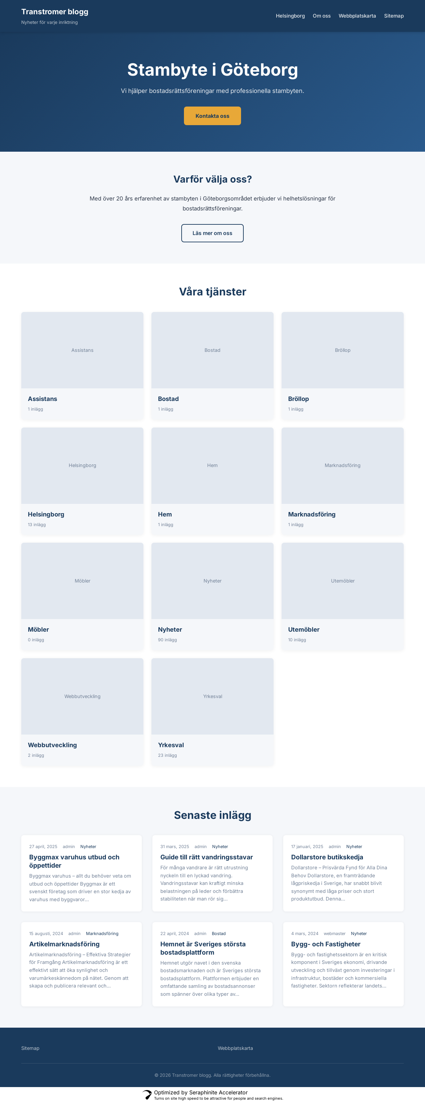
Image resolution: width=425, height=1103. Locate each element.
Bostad (168, 398)
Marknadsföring (312, 514)
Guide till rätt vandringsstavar (206, 857)
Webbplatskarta (357, 16)
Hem (165, 514)
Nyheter (170, 629)
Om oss (322, 16)
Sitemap (394, 16)
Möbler (38, 629)
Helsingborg (290, 16)
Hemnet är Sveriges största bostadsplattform (203, 948)
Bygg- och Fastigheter (326, 944)
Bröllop (298, 398)
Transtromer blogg (54, 11)
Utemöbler (303, 629)
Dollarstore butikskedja (327, 857)
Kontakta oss (212, 116)
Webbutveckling (52, 744)
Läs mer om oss (212, 233)
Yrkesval (171, 744)
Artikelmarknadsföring (64, 944)
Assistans (42, 398)
